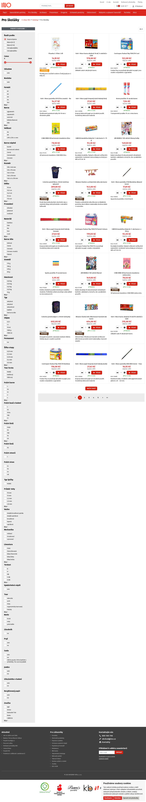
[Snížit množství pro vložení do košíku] (46, 64)
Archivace (43, 12)
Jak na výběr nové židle (10, 735)
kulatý (9, 372)
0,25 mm (10, 351)
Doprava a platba (57, 740)
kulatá (9, 483)
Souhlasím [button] (108, 798)
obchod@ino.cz (109, 739)
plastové (10, 211)
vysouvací (10, 539)
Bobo (9, 715)
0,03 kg (9, 284)
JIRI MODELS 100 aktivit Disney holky (126, 138)
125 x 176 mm (11, 170)
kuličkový (10, 374)
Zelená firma (7, 748)
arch (8, 601)
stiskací (9, 533)
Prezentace (54, 12)
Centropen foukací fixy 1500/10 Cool (126, 53)
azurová (9, 117)
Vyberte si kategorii (17, 29)
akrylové (10, 304)
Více (5, 105)
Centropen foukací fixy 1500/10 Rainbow (56, 364)
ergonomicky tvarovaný (14, 606)
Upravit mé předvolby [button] (130, 798)
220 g (8, 269)
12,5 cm (9, 190)
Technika (127, 12)
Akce (135, 12)
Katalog (35, 20)
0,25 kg (9, 289)
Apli (8, 707)
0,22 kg (9, 286)
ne (8, 342)
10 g (8, 292)
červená (9, 158)
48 (8, 474)
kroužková (10, 519)
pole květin (10, 624)
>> (107, 397)
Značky (54, 764)
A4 (8, 100)
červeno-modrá (12, 251)
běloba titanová (12, 120)
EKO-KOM (55, 766)
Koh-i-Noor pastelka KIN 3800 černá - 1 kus (127, 364)
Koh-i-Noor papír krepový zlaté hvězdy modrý (91, 364)
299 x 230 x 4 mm (12, 137)
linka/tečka (10, 559)
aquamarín (10, 114)
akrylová (10, 301)
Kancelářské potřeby (17, 12)
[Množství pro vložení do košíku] (50, 64)
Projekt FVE (6, 751)
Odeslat (119, 752)
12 (7, 392)
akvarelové (10, 307)
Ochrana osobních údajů (59, 743)
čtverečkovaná (12, 551)
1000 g (9, 330)
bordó (9, 147)
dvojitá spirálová (12, 516)
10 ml (8, 327)
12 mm (9, 495)
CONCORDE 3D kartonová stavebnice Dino (55, 138)
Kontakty (54, 735)
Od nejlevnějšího (12, 48)
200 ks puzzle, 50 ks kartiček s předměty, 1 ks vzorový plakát (16, 661)
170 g (8, 263)
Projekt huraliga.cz (9, 740)
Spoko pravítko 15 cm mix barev (56, 273)
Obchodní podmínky (58, 738)
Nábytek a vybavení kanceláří (110, 12)
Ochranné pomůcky (77, 12)
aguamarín (10, 111)
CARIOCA (10, 718)
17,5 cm (9, 199)
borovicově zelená (13, 149)
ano (8, 73)
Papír (5, 12)
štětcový (10, 377)
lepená (9, 521)
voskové (10, 213)
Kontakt (116, 2)
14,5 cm (9, 193)
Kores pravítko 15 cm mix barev (126, 98)
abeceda (10, 598)
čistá (8, 427)
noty (8, 621)
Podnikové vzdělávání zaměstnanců (14, 753)
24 (8, 472)
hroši (8, 618)
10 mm (9, 493)
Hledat (69, 6)
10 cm (9, 187)
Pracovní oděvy (8, 743)
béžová (9, 243)
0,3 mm (9, 354)
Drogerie (64, 12)
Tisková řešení (56, 758)
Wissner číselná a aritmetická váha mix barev (91, 182)
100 (8, 415)
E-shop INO (26, 20)
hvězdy (9, 609)
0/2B (8, 580)
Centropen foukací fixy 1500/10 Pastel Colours (91, 229)
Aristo (9, 710)
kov (8, 231)
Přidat (61, 64)
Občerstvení (91, 12)
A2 (8, 94)
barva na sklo (11, 312)
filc (8, 228)
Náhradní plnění (57, 756)
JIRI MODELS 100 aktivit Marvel (91, 273)
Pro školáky (32, 12)
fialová (9, 254)
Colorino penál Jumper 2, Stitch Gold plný (55, 317)
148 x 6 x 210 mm (12, 178)
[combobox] (141, 29)
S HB (8, 577)
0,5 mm (9, 362)
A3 (8, 97)
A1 (7, 91)
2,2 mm (9, 498)
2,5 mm (9, 501)
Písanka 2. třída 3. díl (56, 53)
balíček (9, 310)
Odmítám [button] (117, 798)
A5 (8, 135)
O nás (109, 2)
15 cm (9, 196)
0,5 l (8, 322)
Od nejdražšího (12, 51)
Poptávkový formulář (58, 746)
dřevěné (9, 208)
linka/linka (10, 557)
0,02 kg (9, 281)
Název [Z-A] (10, 45)
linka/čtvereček (12, 554)
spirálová (10, 524)
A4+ (8, 102)
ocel (8, 234)
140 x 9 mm (10, 173)
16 (8, 436)
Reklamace (55, 748)
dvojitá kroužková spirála (15, 513)
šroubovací (10, 536)
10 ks (8, 412)
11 (7, 418)
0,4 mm (9, 360)
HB (8, 574)
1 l (7, 324)
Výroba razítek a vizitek (59, 761)
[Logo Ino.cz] (6, 5)
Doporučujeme (12, 39)
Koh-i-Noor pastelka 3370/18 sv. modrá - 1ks (55, 98)
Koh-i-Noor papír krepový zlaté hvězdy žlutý (91, 98)
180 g (9, 266)
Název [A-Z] (11, 42)
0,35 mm (10, 357)
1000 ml (9, 333)
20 (8, 438)
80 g (8, 272)
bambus (9, 223)
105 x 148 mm (11, 167)
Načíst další (91, 388)
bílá (8, 123)
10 (8, 389)
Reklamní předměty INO (10, 746)
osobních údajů (103, 758)
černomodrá (11, 155)
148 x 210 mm (11, 175)
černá (9, 152)
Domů (102, 2)
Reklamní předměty (128, 2)
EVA (8, 225)
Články (140, 2)
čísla (8, 604)
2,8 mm (9, 504)
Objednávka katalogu (58, 753)
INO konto (55, 751)
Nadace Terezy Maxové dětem (12, 738)
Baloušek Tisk (11, 712)
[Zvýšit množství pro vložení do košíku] (53, 64)
